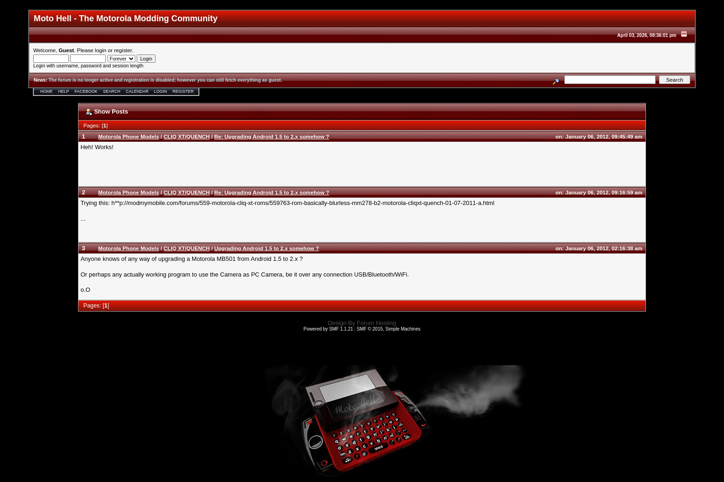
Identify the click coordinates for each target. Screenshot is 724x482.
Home (46, 91)
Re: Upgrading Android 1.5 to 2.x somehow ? (271, 136)
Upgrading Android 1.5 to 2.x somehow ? (266, 248)
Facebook (86, 91)
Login (160, 91)
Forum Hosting (376, 322)
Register (183, 91)
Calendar (137, 91)
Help (63, 91)
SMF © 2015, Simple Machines (389, 328)
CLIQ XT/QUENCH (186, 136)
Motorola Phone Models (128, 136)
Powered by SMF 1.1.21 (328, 328)
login (101, 50)
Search (112, 91)
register (123, 50)
